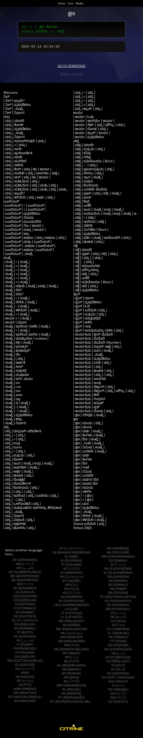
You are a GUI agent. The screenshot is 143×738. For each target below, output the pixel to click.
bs (15, 590)
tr (110, 639)
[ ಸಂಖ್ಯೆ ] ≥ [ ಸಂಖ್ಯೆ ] (16, 268)
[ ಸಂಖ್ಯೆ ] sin (11, 385)
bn (19, 586)
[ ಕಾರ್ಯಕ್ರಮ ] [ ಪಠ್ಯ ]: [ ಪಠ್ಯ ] (93, 376)
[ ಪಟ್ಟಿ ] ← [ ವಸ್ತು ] (85, 167)
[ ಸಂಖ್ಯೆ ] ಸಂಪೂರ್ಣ (16, 376)
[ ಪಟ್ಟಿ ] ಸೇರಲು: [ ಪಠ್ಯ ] (88, 175)
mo (60, 643)
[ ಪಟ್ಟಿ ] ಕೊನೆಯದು (85, 187)
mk (58, 631)
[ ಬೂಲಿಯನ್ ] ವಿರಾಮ (18, 219)
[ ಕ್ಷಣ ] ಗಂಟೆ (81, 469)
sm (109, 578)
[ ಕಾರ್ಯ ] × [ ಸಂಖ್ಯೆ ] (17, 320)
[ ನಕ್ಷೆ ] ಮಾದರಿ (82, 252)
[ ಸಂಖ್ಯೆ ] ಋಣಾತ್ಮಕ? (16, 352)
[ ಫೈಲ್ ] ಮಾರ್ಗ (83, 300)
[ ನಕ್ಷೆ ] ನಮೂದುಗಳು (86, 268)
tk (108, 631)
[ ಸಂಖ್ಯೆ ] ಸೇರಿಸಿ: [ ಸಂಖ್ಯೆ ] (20, 304)
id (54, 554)
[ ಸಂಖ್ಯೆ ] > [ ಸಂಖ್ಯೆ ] (16, 264)
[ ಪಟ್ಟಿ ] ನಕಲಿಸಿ (83, 227)
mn (63, 639)
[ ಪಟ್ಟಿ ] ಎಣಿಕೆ (82, 207)
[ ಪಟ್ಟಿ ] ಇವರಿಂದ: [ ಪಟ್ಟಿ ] (89, 223)
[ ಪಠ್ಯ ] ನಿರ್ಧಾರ (13, 518)
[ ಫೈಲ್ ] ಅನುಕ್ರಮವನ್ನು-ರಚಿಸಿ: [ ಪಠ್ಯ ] (98, 332)
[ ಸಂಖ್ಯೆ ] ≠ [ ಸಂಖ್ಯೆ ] (16, 284)
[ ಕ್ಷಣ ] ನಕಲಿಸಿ (82, 493)
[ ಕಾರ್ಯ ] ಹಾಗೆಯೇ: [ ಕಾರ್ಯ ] (94, 123)
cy (16, 610)
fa (18, 642)
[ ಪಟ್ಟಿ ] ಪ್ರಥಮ (83, 183)
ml (63, 635)
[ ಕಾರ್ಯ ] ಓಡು (83, 119)
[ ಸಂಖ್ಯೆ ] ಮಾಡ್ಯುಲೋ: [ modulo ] (25, 340)
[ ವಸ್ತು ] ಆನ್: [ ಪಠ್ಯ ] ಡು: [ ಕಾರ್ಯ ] (26, 179)
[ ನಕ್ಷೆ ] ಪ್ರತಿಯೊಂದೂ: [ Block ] (93, 284)
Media (79, 3)
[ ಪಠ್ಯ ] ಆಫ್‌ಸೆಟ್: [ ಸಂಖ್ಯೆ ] (21, 469)
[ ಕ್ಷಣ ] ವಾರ (81, 505)
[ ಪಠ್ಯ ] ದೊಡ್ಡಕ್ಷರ (14, 481)
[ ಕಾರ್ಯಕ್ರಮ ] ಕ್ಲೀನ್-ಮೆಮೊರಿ (93, 336)
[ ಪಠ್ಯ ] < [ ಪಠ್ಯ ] (84, 94)
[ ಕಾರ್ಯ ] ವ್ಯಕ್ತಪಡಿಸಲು (88, 139)
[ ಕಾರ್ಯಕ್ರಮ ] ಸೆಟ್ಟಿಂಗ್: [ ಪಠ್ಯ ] (94, 389)
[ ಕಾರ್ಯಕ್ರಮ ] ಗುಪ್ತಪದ (89, 401)
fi (18, 646)
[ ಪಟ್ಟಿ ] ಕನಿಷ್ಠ (82, 155)
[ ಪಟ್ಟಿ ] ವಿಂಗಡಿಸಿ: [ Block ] (90, 231)
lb (56, 607)
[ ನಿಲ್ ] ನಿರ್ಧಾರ (13, 115)
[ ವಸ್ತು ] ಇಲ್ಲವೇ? (14, 195)
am (18, 566)
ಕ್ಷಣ (75, 421)
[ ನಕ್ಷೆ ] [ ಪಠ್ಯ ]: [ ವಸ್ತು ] (88, 260)
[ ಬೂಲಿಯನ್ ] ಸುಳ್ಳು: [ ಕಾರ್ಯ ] (24, 231)
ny (64, 675)
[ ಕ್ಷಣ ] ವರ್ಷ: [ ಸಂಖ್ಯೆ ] (88, 433)
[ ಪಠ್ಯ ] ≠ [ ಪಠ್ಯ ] (14, 441)
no (64, 671)
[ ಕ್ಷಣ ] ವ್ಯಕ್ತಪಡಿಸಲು (86, 509)
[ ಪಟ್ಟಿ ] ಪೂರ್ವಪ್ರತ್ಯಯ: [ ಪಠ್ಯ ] (93, 171)
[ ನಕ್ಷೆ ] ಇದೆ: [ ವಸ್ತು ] (85, 288)
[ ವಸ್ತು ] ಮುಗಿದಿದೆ (14, 163)
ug (110, 647)
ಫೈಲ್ (76, 296)
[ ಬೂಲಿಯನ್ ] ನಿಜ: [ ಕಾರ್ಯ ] (23, 227)
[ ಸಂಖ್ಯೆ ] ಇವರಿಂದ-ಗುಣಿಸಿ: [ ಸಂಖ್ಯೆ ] (26, 328)
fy (17, 654)
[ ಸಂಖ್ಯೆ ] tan (12, 393)
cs (17, 606)
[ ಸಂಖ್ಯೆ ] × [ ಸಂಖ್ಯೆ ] (16, 316)
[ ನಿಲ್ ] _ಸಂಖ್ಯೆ (13, 110)
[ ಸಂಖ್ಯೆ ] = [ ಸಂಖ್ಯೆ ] (16, 280)
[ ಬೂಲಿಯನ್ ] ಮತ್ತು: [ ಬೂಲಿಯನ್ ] (27, 243)
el (14, 622)
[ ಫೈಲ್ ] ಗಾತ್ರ (82, 328)
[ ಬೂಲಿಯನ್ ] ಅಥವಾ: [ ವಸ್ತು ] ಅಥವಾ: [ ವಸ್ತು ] (34, 239)
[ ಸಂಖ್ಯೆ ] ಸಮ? (13, 296)
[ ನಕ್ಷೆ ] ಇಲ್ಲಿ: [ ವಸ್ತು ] (86, 276)
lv (62, 619)
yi (113, 687)
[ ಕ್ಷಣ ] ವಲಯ (82, 429)
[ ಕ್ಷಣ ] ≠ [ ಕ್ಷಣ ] (83, 501)
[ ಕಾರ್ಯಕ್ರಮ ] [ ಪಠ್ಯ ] (88, 368)
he (19, 683)
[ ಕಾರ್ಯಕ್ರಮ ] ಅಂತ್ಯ (87, 385)
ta (112, 615)
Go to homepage (71, 68)
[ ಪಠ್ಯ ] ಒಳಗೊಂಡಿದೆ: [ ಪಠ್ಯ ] (22, 505)
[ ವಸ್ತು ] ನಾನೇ (12, 151)
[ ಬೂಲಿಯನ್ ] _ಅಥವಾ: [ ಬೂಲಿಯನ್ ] (29, 247)
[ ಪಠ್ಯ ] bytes (12, 449)
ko (65, 595)
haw (25, 675)
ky (61, 603)
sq (112, 591)
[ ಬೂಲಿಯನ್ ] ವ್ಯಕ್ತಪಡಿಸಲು (21, 215)
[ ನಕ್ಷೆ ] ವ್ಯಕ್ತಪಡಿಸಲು (86, 292)
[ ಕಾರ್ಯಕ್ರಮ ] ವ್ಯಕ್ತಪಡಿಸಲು (91, 360)
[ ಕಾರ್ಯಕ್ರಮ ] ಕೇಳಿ (86, 397)
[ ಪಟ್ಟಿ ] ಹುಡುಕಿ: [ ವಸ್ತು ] (88, 243)
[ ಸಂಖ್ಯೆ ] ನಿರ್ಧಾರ (14, 425)
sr (110, 595)
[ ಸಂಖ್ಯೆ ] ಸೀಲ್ (13, 368)
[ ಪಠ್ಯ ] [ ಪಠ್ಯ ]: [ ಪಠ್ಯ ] (18, 493)
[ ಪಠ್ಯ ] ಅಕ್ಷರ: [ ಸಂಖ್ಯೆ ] (18, 473)
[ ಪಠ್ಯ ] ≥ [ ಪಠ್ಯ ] (84, 106)
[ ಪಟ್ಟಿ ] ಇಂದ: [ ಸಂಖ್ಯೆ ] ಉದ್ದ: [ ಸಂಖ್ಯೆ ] (98, 211)
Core (70, 3)
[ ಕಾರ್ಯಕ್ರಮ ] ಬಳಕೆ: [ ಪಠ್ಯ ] (92, 364)
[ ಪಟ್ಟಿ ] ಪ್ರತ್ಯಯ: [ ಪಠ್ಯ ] (89, 151)
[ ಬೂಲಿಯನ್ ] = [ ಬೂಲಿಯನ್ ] (24, 207)
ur (113, 655)
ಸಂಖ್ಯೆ (7, 260)
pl (64, 691)
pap (59, 687)
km (67, 587)
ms (56, 651)
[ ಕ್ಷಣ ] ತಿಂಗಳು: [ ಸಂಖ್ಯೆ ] (89, 437)
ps (64, 695)
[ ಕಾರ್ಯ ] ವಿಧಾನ (14, 324)
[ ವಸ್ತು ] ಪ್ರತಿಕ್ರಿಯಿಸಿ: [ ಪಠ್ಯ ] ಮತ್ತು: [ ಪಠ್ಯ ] (30, 187)
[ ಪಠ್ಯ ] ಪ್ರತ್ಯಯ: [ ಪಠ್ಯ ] (19, 457)
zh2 (113, 699)
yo (110, 691)
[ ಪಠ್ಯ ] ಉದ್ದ (11, 445)
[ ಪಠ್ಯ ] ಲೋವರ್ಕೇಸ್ (17, 485)
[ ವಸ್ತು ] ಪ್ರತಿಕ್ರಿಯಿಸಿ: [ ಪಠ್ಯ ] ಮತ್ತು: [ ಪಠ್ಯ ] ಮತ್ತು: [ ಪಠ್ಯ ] (40, 191)
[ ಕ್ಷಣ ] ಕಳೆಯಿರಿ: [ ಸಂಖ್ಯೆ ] (89, 522)
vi (107, 663)
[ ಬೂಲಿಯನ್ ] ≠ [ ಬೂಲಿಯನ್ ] (24, 211)
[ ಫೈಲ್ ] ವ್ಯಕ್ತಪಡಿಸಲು (87, 304)
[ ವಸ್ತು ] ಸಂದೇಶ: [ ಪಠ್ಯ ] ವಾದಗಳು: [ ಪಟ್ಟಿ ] (31, 175)
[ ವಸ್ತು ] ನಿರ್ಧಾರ (14, 139)
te (112, 619)
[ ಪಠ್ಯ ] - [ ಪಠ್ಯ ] (14, 501)
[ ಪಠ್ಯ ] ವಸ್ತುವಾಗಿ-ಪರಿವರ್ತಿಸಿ (22, 433)
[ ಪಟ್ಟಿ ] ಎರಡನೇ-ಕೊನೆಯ (90, 191)
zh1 (113, 695)
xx (103, 679)
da (18, 614)
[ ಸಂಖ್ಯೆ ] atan (13, 397)
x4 (113, 671)
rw (104, 558)
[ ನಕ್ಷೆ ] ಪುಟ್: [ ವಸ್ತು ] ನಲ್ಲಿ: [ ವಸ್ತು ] (95, 256)
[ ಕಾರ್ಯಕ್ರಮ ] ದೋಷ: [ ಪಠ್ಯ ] (93, 413)
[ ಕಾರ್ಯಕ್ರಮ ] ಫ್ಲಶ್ (86, 409)
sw (108, 611)
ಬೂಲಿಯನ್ (11, 203)
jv (62, 574)
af (14, 562)
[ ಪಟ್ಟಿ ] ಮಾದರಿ (83, 147)
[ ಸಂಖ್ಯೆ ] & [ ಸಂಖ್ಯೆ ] (16, 405)
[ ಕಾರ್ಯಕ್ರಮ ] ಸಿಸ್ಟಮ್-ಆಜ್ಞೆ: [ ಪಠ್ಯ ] (97, 348)
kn (66, 591)
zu (110, 703)
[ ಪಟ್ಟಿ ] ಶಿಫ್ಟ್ (81, 203)
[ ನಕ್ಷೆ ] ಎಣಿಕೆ (81, 280)
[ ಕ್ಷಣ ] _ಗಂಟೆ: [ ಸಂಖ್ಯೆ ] (88, 445)
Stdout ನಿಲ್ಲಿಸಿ (82, 530)
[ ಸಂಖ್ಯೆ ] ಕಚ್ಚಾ (12, 421)
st (102, 599)
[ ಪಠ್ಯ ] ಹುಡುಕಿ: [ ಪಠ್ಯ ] (18, 477)
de (16, 618)
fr (16, 650)
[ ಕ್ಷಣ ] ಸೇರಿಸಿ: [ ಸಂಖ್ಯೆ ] (88, 518)
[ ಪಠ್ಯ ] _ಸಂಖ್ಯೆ (13, 513)
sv (109, 607)
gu (17, 670)
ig (66, 558)
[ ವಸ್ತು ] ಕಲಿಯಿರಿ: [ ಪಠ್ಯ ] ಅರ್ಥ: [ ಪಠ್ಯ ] (29, 199)
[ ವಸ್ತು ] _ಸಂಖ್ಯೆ (13, 135)
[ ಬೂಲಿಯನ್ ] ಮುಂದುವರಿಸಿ (22, 223)
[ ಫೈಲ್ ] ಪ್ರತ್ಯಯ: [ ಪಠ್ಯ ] (89, 316)
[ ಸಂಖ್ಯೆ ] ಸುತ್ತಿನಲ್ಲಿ (14, 372)
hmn (17, 691)
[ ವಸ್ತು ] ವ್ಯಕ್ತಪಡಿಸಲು (17, 131)
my (67, 659)
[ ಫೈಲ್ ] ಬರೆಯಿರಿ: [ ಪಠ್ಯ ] (90, 312)
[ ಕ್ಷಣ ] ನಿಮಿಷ (82, 473)
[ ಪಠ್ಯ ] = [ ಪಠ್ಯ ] (14, 437)
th (113, 627)
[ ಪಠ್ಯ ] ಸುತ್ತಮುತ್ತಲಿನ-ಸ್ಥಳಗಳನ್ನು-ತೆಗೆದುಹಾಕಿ (32, 509)
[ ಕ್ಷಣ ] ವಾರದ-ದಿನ (85, 485)
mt (65, 655)
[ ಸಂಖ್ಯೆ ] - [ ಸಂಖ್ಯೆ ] (16, 308)
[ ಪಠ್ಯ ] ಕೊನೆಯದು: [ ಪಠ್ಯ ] (21, 489)
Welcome (10, 94)
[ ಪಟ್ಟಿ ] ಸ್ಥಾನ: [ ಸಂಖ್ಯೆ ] (88, 179)
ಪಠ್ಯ (6, 429)
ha (18, 679)
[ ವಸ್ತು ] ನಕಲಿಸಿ (13, 167)
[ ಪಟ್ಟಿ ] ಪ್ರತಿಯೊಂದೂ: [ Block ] (94, 163)
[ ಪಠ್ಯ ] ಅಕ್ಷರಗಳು (14, 526)
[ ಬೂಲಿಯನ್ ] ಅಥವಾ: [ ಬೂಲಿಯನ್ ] (28, 252)
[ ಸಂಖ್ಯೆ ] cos (12, 389)
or (66, 679)
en (16, 626)
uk (106, 651)
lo (67, 611)
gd (9, 662)
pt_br (55, 703)
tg (112, 623)
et (19, 634)
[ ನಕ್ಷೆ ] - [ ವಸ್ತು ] (83, 264)
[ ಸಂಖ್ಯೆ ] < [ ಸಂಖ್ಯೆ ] (16, 272)
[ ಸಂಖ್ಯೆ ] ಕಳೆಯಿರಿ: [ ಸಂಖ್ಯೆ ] (21, 312)
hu (16, 703)
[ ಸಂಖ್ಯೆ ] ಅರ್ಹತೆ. (14, 364)
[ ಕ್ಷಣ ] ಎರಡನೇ (83, 477)
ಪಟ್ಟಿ (76, 143)
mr (66, 647)
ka (62, 578)
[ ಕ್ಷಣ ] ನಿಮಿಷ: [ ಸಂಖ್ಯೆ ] (89, 449)
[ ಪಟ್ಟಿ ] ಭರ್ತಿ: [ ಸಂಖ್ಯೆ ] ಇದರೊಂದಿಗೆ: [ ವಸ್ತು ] (102, 239)
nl (59, 667)
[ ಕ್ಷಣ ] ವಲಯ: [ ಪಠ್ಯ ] (88, 425)
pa (66, 683)
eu (16, 638)
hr (15, 695)
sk (106, 570)
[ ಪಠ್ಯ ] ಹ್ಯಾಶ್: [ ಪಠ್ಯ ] (87, 110)
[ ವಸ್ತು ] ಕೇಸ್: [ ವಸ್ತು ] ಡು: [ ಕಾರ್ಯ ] (27, 171)
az (11, 574)
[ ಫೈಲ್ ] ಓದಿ (81, 308)
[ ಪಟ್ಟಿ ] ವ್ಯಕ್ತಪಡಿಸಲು (86, 235)
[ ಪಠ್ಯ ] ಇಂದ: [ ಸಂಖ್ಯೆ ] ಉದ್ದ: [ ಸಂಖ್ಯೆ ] (28, 465)
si (112, 566)
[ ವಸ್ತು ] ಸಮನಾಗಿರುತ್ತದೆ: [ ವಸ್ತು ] (24, 143)
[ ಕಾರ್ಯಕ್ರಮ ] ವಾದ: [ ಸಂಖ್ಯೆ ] (93, 352)
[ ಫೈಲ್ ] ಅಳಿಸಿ (82, 324)
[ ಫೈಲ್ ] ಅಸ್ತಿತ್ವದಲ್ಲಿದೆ (86, 320)
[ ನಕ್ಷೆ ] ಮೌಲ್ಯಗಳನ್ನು (86, 272)
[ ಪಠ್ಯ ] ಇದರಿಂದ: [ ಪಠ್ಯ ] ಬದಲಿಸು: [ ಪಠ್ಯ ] (31, 497)
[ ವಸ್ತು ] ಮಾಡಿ (12, 159)
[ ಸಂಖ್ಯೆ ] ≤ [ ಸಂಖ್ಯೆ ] (16, 276)
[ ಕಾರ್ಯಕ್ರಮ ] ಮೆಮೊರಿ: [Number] (97, 344)
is (62, 562)
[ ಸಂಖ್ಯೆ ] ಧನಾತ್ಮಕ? (15, 348)
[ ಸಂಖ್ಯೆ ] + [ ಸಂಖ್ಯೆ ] (16, 300)
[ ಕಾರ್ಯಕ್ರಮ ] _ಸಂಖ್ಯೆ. (88, 356)
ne (66, 663)
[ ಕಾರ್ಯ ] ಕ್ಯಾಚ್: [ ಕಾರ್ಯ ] (91, 135)
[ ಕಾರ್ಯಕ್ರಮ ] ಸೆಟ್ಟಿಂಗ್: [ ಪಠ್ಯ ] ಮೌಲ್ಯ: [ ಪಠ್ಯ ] (104, 393)
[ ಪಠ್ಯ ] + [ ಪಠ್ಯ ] (14, 453)
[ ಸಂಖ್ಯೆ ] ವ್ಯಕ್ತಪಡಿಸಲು (17, 417)
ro (109, 550)
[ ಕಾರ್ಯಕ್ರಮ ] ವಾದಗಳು (89, 380)
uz (107, 659)
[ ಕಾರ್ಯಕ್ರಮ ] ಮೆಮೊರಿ (89, 340)
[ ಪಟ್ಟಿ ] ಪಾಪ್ (82, 199)
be (13, 578)
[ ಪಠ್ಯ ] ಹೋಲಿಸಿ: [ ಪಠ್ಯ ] (19, 530)
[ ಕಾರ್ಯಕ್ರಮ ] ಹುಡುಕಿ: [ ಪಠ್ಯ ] (93, 372)
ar (19, 570)
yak (111, 683)
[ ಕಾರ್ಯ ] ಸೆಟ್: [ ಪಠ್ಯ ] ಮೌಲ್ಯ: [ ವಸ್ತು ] (99, 127)
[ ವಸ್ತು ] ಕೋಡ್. (13, 127)
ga (17, 658)
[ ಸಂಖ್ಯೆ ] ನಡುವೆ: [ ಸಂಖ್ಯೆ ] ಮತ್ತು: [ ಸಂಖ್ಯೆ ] (30, 288)
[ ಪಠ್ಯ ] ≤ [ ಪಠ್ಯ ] (84, 98)
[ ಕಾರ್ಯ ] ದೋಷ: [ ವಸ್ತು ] (90, 131)
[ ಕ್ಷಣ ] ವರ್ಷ (81, 457)
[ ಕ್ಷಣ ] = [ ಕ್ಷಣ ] (83, 497)
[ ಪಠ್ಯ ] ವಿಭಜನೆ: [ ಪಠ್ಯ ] (19, 522)
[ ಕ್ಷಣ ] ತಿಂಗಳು (82, 461)
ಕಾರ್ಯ (78, 115)
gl (17, 666)
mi (65, 627)
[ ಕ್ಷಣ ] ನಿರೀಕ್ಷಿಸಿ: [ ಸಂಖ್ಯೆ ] (89, 417)
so (110, 587)
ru (109, 554)
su (107, 603)
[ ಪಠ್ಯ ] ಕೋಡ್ (13, 461)
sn (111, 582)
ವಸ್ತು (6, 119)
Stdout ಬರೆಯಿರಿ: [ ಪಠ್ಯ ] (89, 526)
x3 (113, 667)
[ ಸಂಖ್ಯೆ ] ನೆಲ (11, 356)
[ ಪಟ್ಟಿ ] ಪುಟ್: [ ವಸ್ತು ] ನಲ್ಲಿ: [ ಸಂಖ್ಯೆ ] (97, 195)
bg (14, 582)
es (16, 630)
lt (62, 615)
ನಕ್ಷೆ (75, 247)
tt (111, 643)
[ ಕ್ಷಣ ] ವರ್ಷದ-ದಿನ (85, 481)
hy (61, 550)
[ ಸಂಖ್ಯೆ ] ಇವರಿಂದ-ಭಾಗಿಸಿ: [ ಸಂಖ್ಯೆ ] (26, 336)
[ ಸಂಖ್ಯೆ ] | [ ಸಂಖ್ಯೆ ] (16, 409)
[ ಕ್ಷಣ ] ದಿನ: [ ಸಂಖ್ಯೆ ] (86, 441)
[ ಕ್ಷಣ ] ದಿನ (80, 465)
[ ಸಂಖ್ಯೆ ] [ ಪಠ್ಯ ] (14, 360)
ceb (16, 598)
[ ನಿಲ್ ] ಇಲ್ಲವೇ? (14, 102)
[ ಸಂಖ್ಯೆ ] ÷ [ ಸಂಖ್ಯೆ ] (16, 332)
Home (61, 3)
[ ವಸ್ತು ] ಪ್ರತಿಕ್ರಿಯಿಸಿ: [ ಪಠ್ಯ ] (21, 183)
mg (61, 623)
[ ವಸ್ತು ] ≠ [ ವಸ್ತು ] (15, 147)
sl (105, 574)
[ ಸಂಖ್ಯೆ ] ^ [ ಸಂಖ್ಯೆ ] (16, 413)
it (62, 566)
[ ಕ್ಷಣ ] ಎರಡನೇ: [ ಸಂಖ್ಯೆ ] (89, 453)
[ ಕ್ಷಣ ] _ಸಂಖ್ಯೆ (82, 513)
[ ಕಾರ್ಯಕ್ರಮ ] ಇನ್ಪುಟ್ (88, 405)
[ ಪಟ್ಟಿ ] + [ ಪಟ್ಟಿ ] (84, 219)
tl (109, 635)
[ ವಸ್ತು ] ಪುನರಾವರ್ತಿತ (17, 155)
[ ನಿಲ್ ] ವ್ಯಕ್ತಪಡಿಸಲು (17, 106)
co (15, 602)
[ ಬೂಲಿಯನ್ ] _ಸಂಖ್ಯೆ (18, 256)
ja (65, 570)
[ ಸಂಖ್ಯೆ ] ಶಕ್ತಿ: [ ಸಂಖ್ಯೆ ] (18, 344)
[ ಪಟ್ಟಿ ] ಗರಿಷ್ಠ (82, 159)
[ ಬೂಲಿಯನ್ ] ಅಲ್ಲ (16, 235)
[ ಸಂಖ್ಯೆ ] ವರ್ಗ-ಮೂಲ (18, 380)
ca (17, 594)
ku (63, 599)
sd (111, 562)
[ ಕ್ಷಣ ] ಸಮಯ (83, 489)
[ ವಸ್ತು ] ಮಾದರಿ (13, 123)
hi (20, 687)
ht (10, 699)
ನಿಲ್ (6, 98)
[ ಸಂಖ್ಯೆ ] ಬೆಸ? (12, 292)
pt (60, 699)
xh (109, 675)
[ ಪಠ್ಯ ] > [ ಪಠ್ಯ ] (84, 102)
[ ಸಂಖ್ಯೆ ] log (11, 401)
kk (65, 582)
